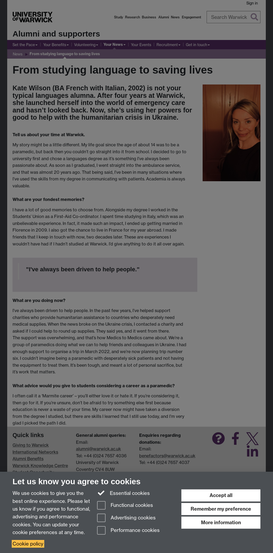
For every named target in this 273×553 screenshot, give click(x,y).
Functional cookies (125, 506)
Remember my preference (221, 509)
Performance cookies (128, 531)
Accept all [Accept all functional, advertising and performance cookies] (221, 495)
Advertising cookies (126, 518)
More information (221, 522)
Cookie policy (28, 544)
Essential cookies (123, 492)
